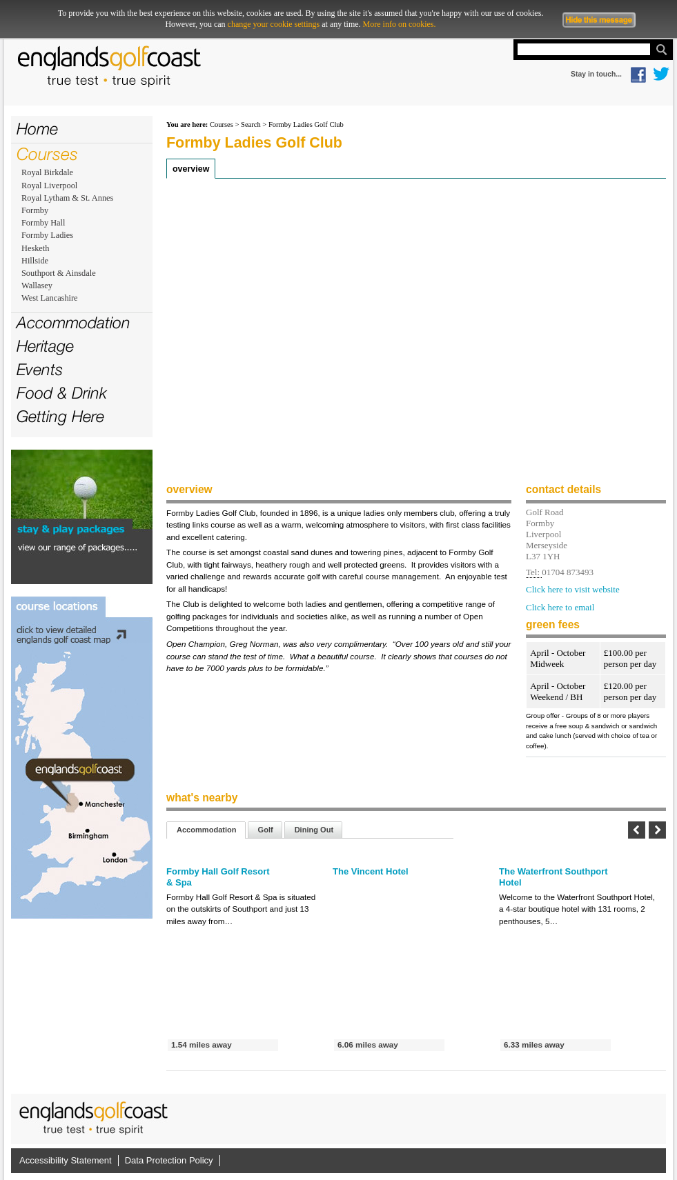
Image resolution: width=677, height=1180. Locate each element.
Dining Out (314, 830)
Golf (265, 830)
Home (37, 128)
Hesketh (35, 248)
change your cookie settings (274, 24)
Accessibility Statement (65, 1160)
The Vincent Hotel (371, 871)
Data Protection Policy (169, 1160)
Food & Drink (62, 392)
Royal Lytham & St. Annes (67, 198)
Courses (47, 153)
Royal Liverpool (49, 185)
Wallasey (36, 285)
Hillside (34, 261)
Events (40, 369)
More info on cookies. (399, 24)
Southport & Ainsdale (58, 273)
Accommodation (73, 322)
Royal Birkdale (47, 172)
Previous (636, 830)
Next (657, 830)
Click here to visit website (573, 589)
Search (251, 124)
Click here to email (560, 607)
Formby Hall (43, 223)
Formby (34, 210)
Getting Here (60, 416)
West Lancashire (49, 298)
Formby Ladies (47, 235)
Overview (191, 169)
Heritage (45, 346)
